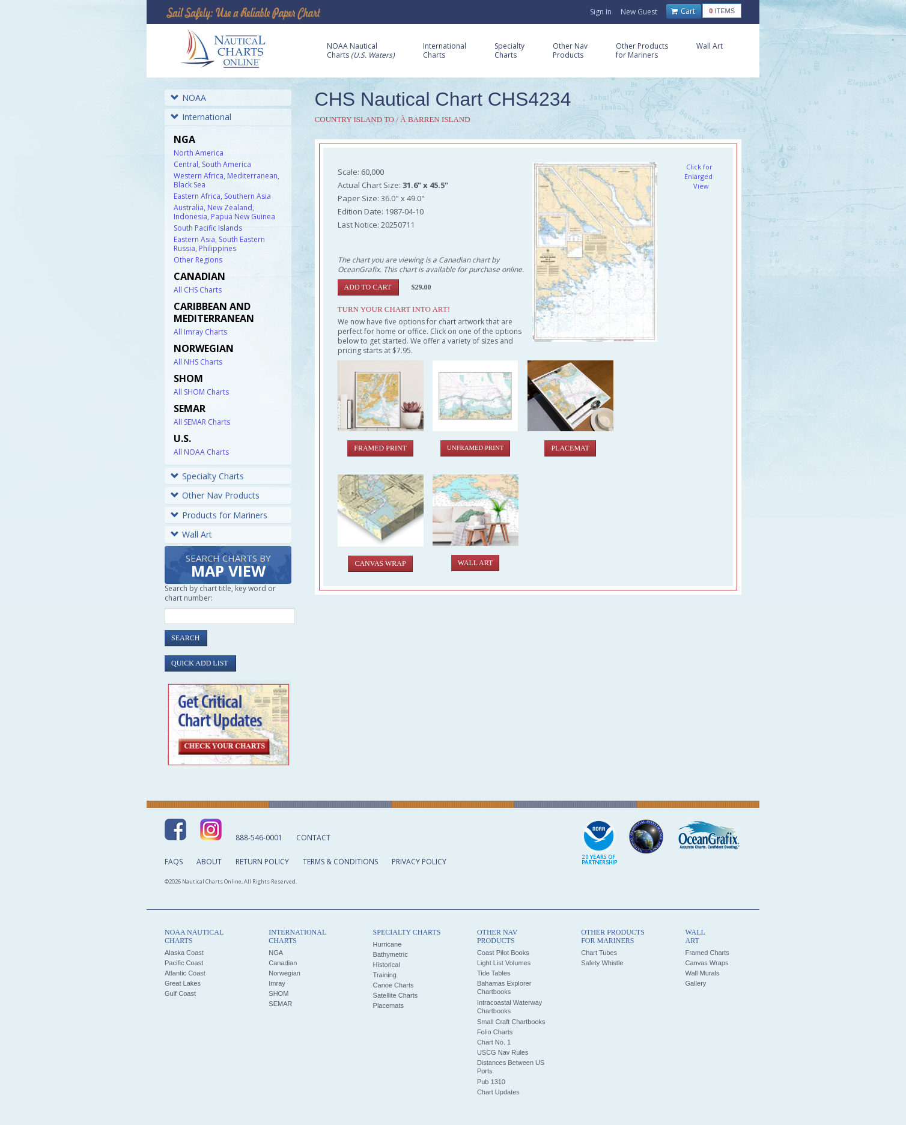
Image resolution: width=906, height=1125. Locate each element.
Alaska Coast (184, 952)
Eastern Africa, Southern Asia (222, 196)
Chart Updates (498, 1092)
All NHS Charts (198, 362)
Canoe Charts (393, 985)
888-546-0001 (259, 837)
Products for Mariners (219, 515)
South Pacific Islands (208, 228)
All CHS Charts (198, 290)
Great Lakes (183, 983)
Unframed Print (475, 447)
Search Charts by (228, 566)
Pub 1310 (491, 1081)
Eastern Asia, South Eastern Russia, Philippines (219, 243)
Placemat (570, 448)
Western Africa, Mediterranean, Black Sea (226, 180)
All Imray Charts (200, 332)
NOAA (188, 97)
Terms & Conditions (340, 862)
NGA (276, 952)
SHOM (278, 993)
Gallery (695, 983)
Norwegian (284, 973)
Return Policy (262, 862)
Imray (277, 983)
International (201, 117)
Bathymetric (390, 954)
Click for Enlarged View (698, 176)
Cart (683, 11)
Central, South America (212, 164)
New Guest (639, 12)
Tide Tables (494, 973)
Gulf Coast (180, 993)
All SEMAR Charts (202, 422)
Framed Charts (707, 952)
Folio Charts (494, 1032)
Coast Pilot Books (503, 952)
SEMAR (280, 1003)
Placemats (388, 1005)
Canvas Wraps (706, 962)
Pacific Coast (184, 962)
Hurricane (387, 944)
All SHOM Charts (201, 392)
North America (198, 153)
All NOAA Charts (201, 452)
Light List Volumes (504, 962)
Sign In (601, 12)
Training (385, 974)
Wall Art (191, 534)
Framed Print (380, 448)
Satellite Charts (395, 995)
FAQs (174, 862)
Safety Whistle (602, 962)
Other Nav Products (215, 495)
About (209, 862)
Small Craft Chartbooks (511, 1021)
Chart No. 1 (494, 1042)
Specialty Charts (207, 476)
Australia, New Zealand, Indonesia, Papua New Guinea (224, 212)
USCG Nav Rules (503, 1052)
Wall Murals (702, 973)
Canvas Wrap (380, 563)
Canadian (283, 962)
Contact (313, 837)
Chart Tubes (599, 952)
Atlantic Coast (185, 973)
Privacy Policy (419, 862)
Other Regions (198, 260)
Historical (386, 964)
